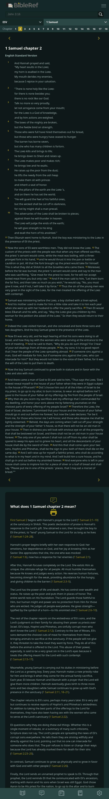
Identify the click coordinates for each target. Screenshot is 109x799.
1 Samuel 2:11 (51, 692)
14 (82, 28)
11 (64, 28)
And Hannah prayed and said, (57, 72)
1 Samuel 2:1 (81, 557)
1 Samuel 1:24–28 (21, 536)
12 (70, 28)
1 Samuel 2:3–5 (61, 581)
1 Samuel (52, 22)
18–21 (64, 692)
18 (106, 28)
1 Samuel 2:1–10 (88, 520)
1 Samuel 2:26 (58, 766)
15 (88, 28)
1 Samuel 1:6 (19, 557)
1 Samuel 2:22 (58, 717)
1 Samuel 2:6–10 (86, 610)
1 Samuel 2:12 (44, 630)
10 (58, 28)
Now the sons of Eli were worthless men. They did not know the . (48, 248)
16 (94, 28)
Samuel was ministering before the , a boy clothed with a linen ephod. (51, 300)
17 (100, 28)
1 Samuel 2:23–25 (21, 753)
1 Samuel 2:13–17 (21, 659)
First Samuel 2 (18, 520)
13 (76, 28)
